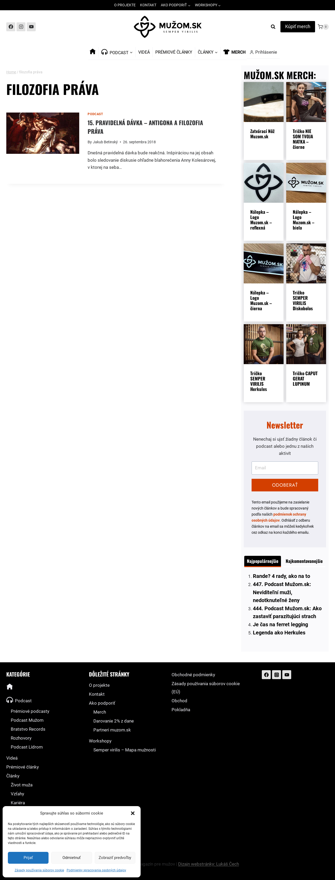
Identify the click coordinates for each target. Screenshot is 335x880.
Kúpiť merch (297, 26)
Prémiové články (173, 52)
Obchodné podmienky (193, 674)
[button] (132, 813)
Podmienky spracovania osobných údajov (96, 870)
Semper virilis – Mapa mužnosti (124, 749)
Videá (144, 52)
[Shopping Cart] (323, 27)
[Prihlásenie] (263, 52)
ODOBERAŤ (285, 485)
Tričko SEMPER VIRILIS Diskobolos (303, 300)
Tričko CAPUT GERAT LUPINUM (305, 378)
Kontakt (148, 5)
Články (12, 776)
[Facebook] (10, 26)
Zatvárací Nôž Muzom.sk (262, 134)
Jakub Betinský (105, 142)
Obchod (179, 700)
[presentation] (42, 133)
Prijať (28, 857)
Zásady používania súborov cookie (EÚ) (206, 687)
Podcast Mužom (27, 720)
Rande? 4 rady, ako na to (281, 576)
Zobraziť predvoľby (115, 857)
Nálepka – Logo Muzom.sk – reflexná (261, 219)
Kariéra (18, 802)
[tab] (262, 561)
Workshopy (100, 741)
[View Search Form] (273, 27)
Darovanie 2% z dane (113, 721)
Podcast (95, 114)
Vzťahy (17, 793)
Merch (99, 712)
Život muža (22, 784)
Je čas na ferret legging (280, 624)
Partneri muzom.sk (112, 730)
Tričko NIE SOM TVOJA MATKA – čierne (303, 139)
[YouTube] (31, 26)
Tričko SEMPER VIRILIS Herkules (258, 381)
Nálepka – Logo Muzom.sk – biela (303, 219)
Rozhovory (21, 738)
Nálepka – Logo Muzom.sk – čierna (261, 300)
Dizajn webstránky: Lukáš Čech (208, 864)
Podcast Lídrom (27, 747)
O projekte (125, 5)
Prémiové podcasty (30, 711)
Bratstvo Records (28, 729)
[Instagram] (21, 26)
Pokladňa (181, 709)
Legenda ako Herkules (279, 632)
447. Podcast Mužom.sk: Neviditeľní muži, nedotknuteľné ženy (282, 592)
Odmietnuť (71, 857)
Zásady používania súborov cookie (39, 870)
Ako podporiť (102, 703)
